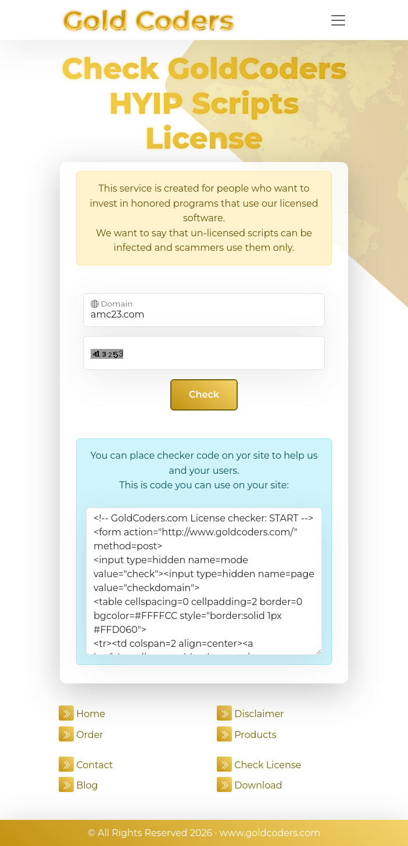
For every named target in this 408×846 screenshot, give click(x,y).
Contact (86, 765)
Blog (78, 785)
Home (82, 713)
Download (249, 785)
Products (247, 734)
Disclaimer (250, 713)
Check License (259, 765)
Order (81, 734)
